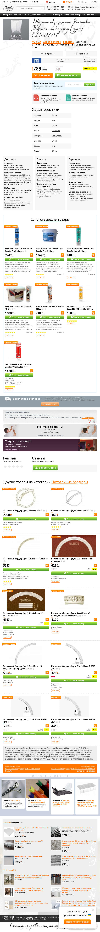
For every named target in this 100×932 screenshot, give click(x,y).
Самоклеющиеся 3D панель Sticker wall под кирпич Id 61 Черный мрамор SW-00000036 (79, 843)
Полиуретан (57, 135)
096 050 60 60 (67, 7)
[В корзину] (31, 255)
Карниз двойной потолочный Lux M (29, 841)
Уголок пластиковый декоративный (36, 801)
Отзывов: (60, 274)
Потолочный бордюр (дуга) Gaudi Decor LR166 (24, 559)
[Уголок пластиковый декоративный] (37, 789)
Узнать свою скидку (20, 259)
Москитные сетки (21, 858)
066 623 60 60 (67, 9)
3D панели (65, 847)
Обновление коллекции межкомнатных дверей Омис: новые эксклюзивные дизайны (77, 890)
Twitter (14, 919)
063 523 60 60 (53, 9)
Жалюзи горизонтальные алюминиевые (77, 828)
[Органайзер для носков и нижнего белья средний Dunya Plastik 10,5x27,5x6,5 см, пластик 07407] (87, 789)
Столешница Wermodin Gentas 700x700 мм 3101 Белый (32, 829)
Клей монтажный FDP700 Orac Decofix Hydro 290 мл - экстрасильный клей (80, 251)
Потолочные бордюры (70, 481)
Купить (89, 84)
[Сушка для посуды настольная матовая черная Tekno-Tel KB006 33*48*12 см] (62, 789)
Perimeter (60, 62)
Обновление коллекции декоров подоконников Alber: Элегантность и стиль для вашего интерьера (31, 903)
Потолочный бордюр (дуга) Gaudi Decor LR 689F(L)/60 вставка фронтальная (70, 614)
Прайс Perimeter (83, 97)
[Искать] (43, 8)
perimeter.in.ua (89, 62)
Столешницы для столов (24, 832)
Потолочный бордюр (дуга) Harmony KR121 (22, 510)
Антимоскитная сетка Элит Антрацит (28, 856)
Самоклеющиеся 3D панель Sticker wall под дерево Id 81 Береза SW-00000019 (79, 857)
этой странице (88, 418)
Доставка (10, 159)
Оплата (41, 159)
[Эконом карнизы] (13, 789)
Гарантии (75, 159)
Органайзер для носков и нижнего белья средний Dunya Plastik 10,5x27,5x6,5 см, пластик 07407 (87, 803)
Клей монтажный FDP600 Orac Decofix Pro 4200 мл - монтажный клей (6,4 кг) (49, 251)
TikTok (28, 919)
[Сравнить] (82, 2)
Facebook (7, 919)
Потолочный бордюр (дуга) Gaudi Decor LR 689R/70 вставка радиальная (73, 769)
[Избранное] (79, 2)
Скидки (68, 2)
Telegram (35, 919)
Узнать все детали (50, 404)
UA (92, 2)
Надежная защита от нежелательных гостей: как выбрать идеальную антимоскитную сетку (79, 877)
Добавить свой (45, 467)
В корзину (42, 75)
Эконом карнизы (15, 800)
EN (95, 2)
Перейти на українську (77, 921)
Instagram (21, 919)
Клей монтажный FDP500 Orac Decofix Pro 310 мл (18, 249)
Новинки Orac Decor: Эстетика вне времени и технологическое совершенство (32, 876)
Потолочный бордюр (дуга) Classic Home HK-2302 (22, 769)
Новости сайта (10, 870)
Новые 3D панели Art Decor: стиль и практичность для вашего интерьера (29, 889)
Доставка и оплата (19, 2)
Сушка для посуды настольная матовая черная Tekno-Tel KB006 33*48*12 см (61, 803)
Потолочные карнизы (23, 843)
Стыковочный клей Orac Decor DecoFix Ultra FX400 (18, 365)
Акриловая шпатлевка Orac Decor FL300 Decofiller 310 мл (80, 307)
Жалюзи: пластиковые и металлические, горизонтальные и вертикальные (77, 830)
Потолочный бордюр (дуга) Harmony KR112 (71, 510)
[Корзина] (86, 2)
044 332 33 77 (53, 7)
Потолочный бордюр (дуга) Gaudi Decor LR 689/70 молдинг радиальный (22, 667)
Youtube (43, 919)
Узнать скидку (67, 75)
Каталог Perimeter (52, 98)
